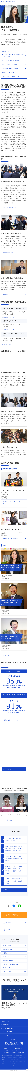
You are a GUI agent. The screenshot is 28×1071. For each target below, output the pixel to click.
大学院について (14, 953)
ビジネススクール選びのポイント (19, 1061)
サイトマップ (7, 1050)
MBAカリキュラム (22, 1057)
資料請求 (13, 923)
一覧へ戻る (7, 820)
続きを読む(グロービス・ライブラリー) (14, 502)
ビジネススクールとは (6, 1061)
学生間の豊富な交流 (14, 252)
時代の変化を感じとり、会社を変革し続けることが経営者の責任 (14, 55)
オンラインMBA (14, 967)
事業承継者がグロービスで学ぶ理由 (14, 60)
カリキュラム (14, 956)
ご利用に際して (19, 1048)
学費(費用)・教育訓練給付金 (14, 964)
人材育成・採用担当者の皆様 (18, 1052)
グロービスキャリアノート (8, 1065)
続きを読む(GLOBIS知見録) (14, 539)
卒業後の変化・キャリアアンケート (14, 77)
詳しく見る (7, 808)
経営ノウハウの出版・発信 (7, 1028)
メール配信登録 (7, 1052)
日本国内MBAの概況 (18, 1055)
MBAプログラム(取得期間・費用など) (9, 1057)
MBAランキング (5, 1059)
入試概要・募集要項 (14, 960)
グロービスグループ (5, 1035)
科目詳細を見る (8, 317)
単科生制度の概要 (14, 949)
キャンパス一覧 (14, 971)
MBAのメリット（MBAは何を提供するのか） (11, 1063)
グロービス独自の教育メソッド (14, 207)
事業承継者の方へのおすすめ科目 (14, 64)
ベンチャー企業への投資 (6, 1031)
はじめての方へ (14, 769)
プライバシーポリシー (9, 1048)
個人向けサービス (5, 1021)
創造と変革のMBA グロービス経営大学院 (9, 5)
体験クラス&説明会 (13, 915)
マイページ (14, 1050)
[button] (2, 815)
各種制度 (14, 294)
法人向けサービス (5, 1024)
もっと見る (14, 655)
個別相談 (13, 929)
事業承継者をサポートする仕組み (14, 69)
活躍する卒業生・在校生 (14, 73)
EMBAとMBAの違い (14, 1059)
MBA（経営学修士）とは (7, 1055)
